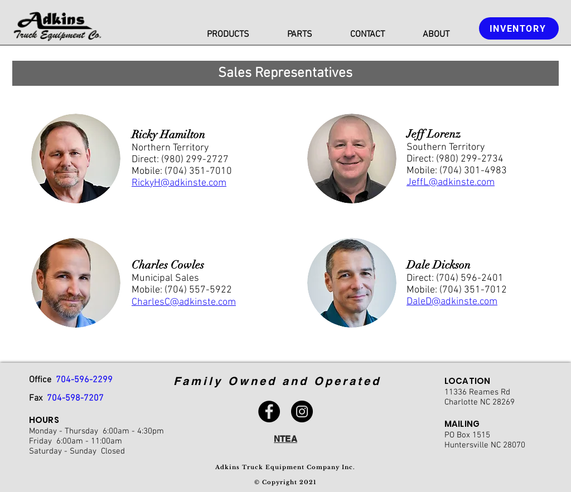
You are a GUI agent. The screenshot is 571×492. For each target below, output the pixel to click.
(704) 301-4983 (473, 171)
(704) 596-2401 (470, 278)
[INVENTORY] (519, 28)
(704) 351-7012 (473, 290)
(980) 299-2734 (470, 159)
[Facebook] (269, 411)
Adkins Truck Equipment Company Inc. (285, 467)
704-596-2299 (84, 380)
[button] (228, 35)
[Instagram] (302, 411)
